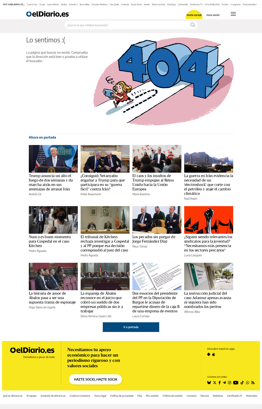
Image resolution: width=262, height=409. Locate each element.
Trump (42, 4)
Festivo (225, 4)
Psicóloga (171, 4)
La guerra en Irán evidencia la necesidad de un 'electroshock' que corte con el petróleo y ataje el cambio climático (208, 185)
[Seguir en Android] (208, 354)
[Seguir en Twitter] (214, 382)
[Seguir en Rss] (253, 382)
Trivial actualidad (249, 4)
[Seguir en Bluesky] (209, 382)
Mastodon (251, 395)
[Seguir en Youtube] (235, 382)
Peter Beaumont (91, 194)
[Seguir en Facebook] (219, 382)
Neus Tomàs (139, 246)
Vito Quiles (114, 4)
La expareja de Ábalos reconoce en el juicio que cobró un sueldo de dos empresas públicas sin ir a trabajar (102, 302)
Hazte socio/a (194, 15)
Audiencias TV (196, 4)
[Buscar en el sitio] (126, 25)
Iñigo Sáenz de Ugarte (42, 307)
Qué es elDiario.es (13, 395)
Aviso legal (100, 395)
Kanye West (136, 4)
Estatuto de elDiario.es (53, 395)
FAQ (139, 395)
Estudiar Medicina (100, 4)
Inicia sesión (213, 15)
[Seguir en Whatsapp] (247, 382)
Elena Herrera (89, 316)
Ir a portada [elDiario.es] (131, 327)
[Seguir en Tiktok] (242, 382)
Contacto (191, 395)
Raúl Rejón (190, 198)
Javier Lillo (105, 316)
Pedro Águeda (37, 250)
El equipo (32, 395)
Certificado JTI (234, 395)
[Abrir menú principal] (233, 14)
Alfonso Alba (192, 311)
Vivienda (125, 4)
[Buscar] (193, 25)
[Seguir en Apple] (213, 354)
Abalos (64, 4)
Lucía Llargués (193, 255)
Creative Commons (80, 395)
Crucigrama (235, 4)
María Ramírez (141, 194)
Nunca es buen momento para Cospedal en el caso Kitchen (50, 241)
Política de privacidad (121, 395)
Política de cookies (173, 395)
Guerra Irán (32, 4)
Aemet (147, 4)
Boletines (218, 395)
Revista (205, 395)
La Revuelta (183, 4)
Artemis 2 (73, 4)
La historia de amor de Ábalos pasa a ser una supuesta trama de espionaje (52, 297)
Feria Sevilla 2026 (212, 4)
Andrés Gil (35, 194)
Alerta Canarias (158, 4)
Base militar (85, 4)
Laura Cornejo (141, 316)
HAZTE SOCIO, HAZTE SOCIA (95, 379)
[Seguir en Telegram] (224, 382)
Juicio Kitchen (53, 4)
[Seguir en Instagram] (229, 382)
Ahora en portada (42, 137)
